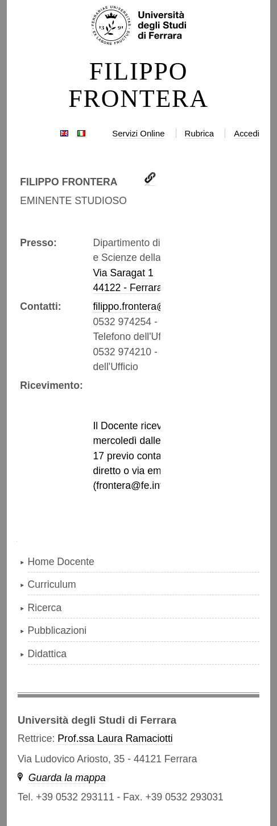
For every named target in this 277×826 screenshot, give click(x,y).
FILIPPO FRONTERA (138, 85)
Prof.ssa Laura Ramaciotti (114, 738)
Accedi (246, 133)
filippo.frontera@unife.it (144, 306)
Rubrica (199, 133)
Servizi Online (138, 133)
